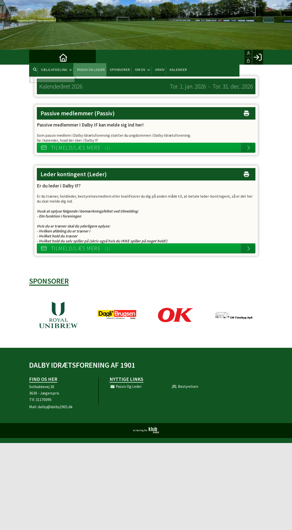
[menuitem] (36, 57)
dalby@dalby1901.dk (55, 406)
